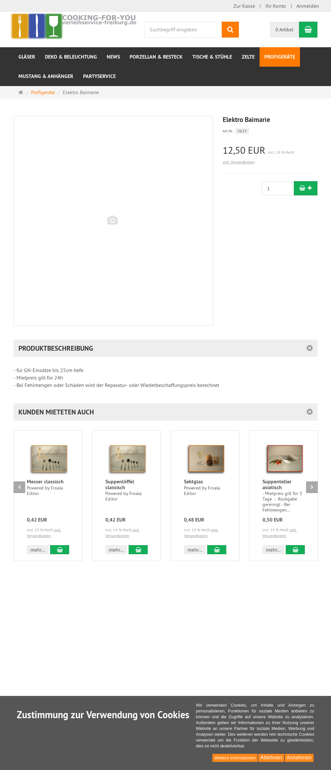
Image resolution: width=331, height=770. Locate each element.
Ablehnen (271, 757)
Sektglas (193, 481)
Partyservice (99, 76)
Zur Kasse (244, 6)
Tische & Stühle (212, 56)
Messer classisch (45, 481)
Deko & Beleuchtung (71, 56)
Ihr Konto (275, 6)
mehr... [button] (37, 549)
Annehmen (299, 757)
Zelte (248, 56)
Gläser (26, 56)
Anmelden (307, 6)
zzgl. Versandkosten (239, 162)
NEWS (113, 56)
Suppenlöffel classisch (119, 484)
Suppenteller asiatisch (277, 484)
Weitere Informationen (235, 757)
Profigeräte (279, 56)
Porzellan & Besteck (156, 56)
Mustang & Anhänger (45, 76)
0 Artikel (284, 29)
